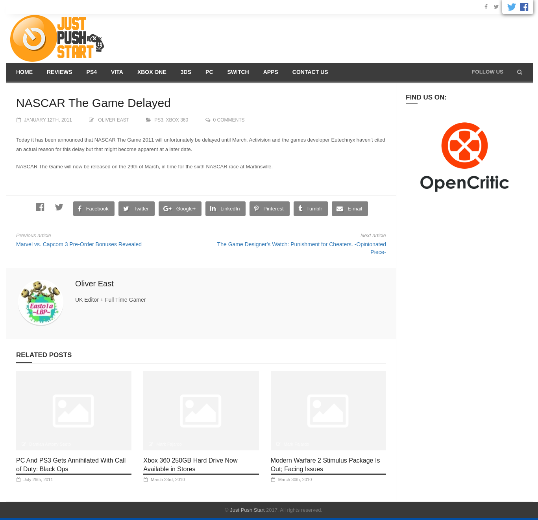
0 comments (229, 120)
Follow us (487, 72)
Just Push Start (247, 510)
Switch (238, 72)
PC (209, 72)
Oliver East (113, 120)
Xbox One (151, 72)
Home (24, 72)
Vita (117, 72)
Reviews (59, 72)
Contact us (310, 72)
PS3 (158, 120)
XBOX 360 (177, 120)
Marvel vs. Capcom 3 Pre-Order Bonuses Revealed (79, 244)
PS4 (92, 72)
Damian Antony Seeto (50, 444)
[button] (519, 72)
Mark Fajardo (169, 444)
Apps (270, 72)
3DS (186, 72)
